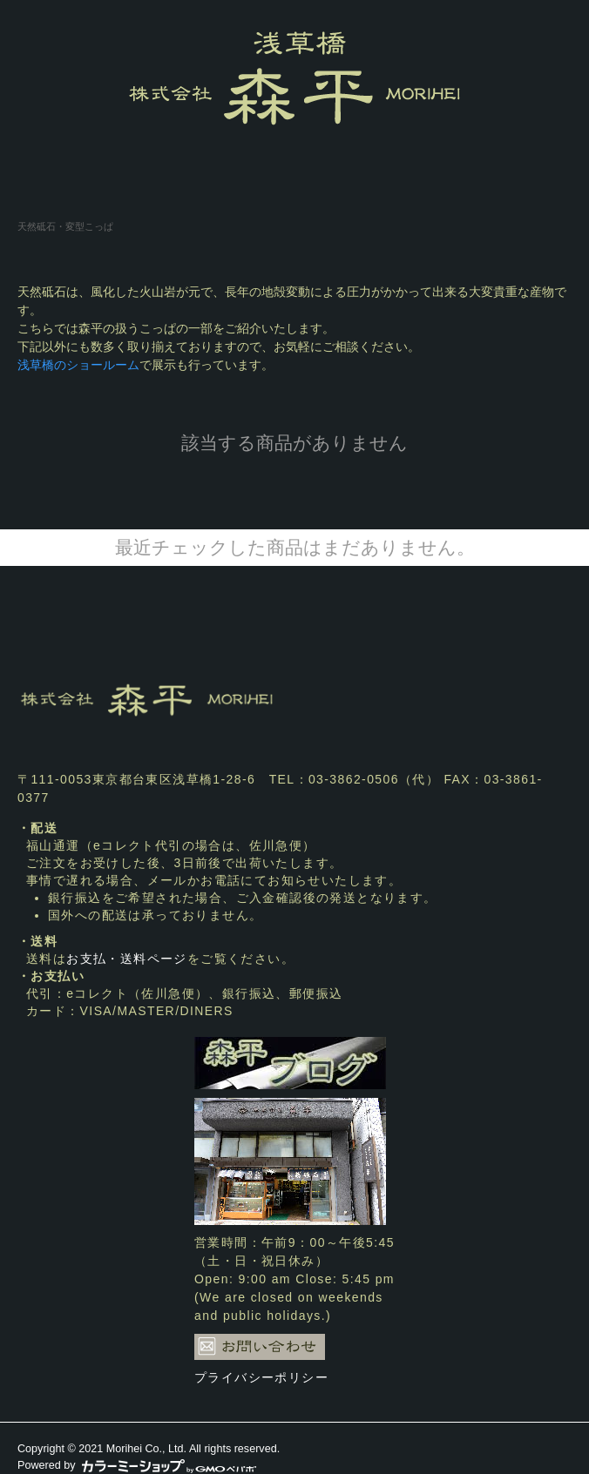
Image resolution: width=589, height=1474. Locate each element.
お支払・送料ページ (126, 959)
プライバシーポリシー (261, 1377)
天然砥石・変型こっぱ (65, 226)
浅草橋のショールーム (78, 365)
